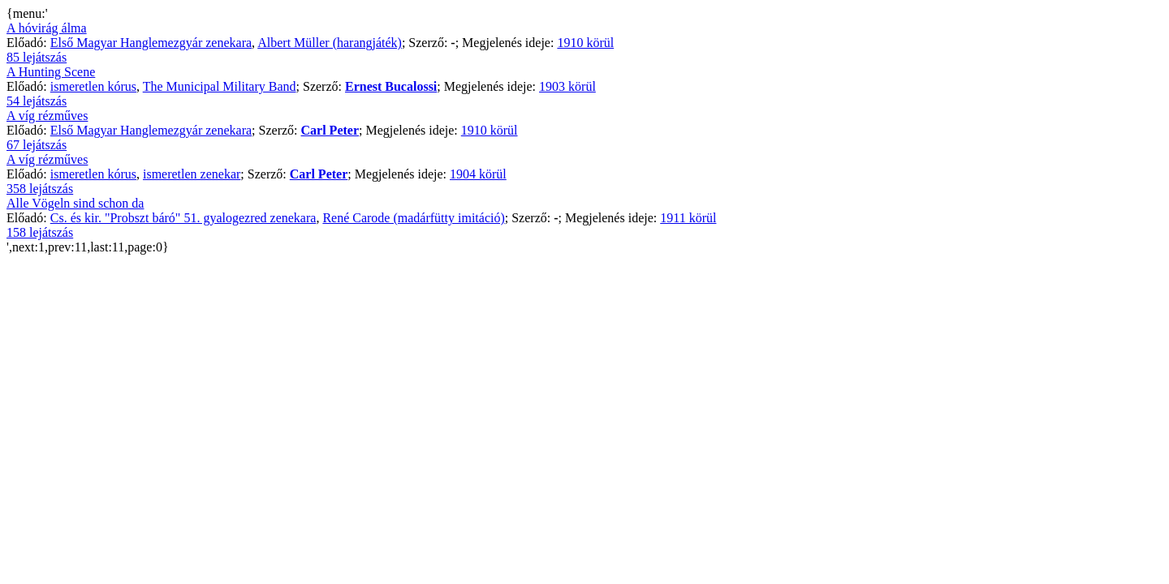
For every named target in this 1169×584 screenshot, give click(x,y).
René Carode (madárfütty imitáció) (413, 218)
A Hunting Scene (50, 72)
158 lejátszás (39, 232)
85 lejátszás (36, 57)
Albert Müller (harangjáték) (329, 42)
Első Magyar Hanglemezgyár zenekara (151, 42)
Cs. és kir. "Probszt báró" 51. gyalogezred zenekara (183, 218)
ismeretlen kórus (93, 86)
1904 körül (478, 174)
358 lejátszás (39, 188)
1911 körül (688, 218)
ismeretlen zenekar (191, 174)
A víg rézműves (47, 115)
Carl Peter (330, 130)
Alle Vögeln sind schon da (75, 203)
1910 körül (585, 42)
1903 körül (567, 86)
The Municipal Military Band (219, 86)
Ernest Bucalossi (391, 86)
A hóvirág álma (46, 28)
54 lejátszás (36, 101)
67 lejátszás (36, 145)
